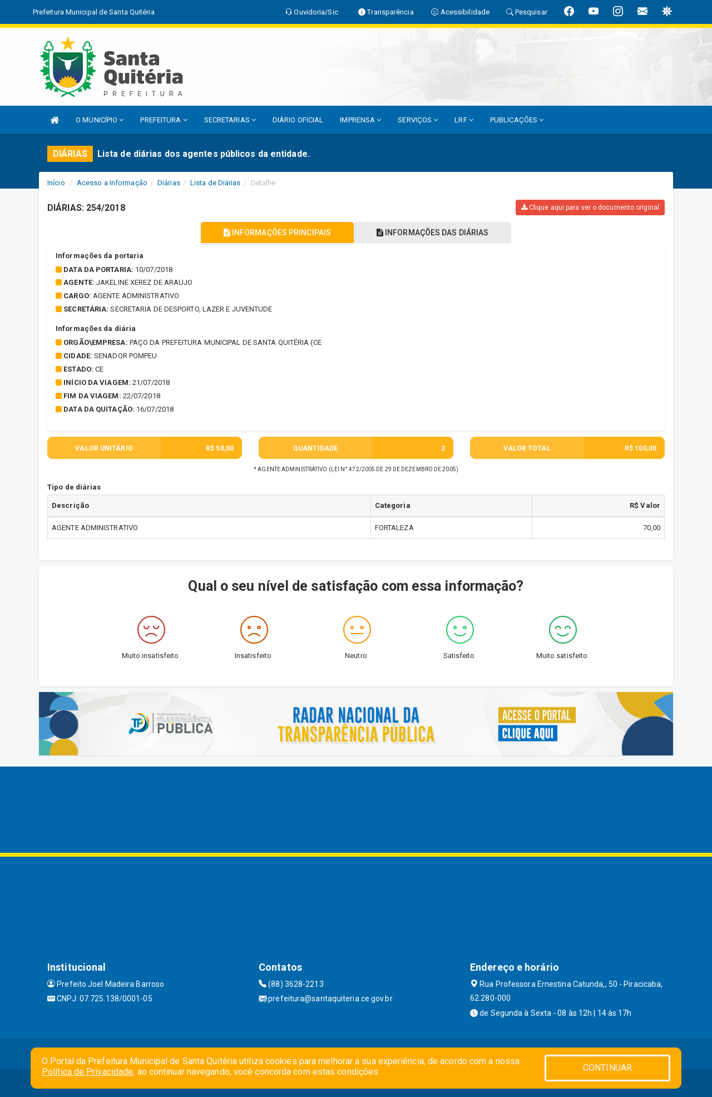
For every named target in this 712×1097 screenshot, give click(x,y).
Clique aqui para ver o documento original (590, 207)
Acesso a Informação (112, 183)
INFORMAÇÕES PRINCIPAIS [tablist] (276, 232)
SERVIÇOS (418, 120)
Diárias (168, 183)
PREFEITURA (163, 120)
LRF (463, 120)
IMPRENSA (360, 120)
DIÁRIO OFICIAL (298, 120)
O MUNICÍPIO (99, 120)
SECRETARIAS (230, 120)
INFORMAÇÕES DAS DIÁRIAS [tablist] (433, 232)
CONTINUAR (607, 1068)
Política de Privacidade (87, 1071)
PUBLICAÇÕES (516, 120)
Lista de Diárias (215, 183)
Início (56, 183)
